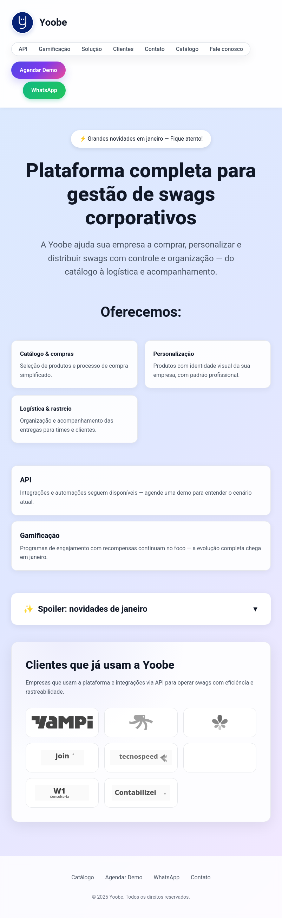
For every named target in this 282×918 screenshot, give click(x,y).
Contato (155, 49)
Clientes (123, 49)
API (23, 49)
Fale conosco (226, 49)
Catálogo (187, 49)
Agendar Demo (38, 70)
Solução (91, 49)
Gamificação (54, 49)
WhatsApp (44, 90)
